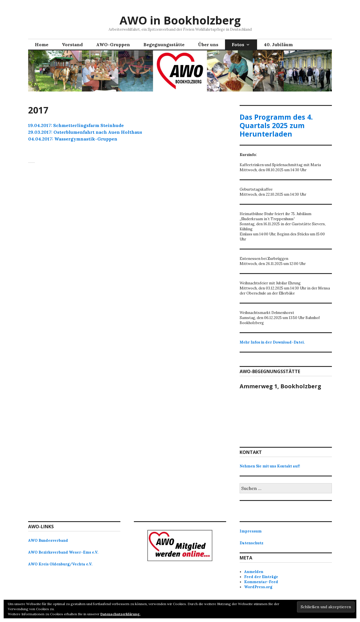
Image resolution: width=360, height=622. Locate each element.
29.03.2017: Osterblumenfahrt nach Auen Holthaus (85, 132)
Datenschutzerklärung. (120, 614)
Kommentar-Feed (261, 581)
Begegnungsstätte (163, 44)
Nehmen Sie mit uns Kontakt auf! (270, 466)
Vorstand (72, 44)
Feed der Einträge (261, 576)
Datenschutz (251, 543)
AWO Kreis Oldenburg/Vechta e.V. (60, 564)
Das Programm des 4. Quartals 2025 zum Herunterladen (276, 125)
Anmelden (253, 571)
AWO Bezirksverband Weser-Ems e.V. (63, 552)
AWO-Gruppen (113, 44)
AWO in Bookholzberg (180, 20)
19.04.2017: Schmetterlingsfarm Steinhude (76, 125)
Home (41, 44)
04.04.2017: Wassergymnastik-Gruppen (72, 139)
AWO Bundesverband (48, 540)
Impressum (251, 531)
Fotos (238, 44)
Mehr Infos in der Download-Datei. (272, 342)
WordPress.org (258, 587)
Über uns (208, 44)
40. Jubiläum (278, 44)
